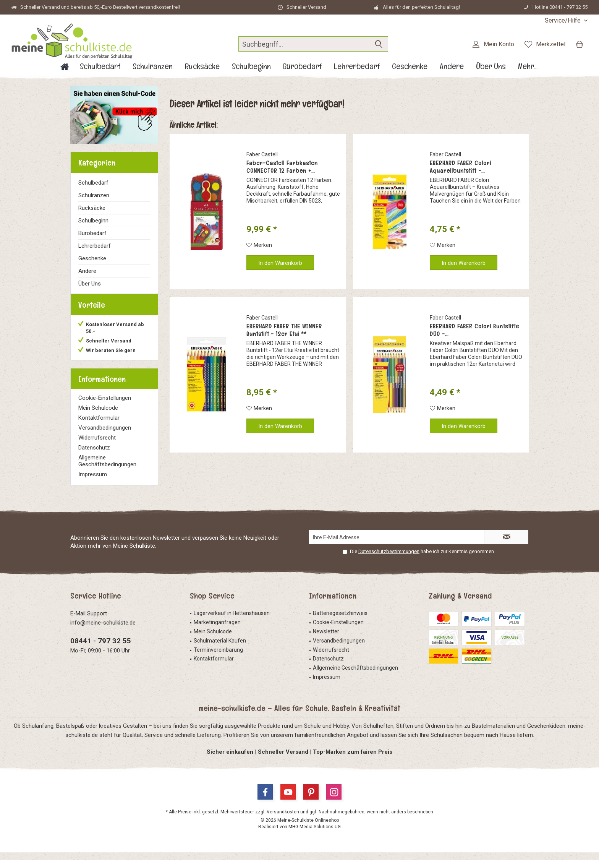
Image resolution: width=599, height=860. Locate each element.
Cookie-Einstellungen (104, 405)
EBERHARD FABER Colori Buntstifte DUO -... (474, 330)
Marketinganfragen (217, 630)
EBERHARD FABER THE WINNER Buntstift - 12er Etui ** (284, 330)
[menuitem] (563, 20)
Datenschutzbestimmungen (388, 559)
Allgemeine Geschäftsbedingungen (107, 468)
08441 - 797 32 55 (100, 648)
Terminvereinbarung (218, 657)
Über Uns (89, 283)
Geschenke (92, 258)
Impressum (92, 482)
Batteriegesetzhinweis (340, 621)
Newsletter (326, 639)
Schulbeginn (93, 220)
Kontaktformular (99, 425)
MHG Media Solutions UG (314, 834)
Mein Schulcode (98, 415)
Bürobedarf (92, 233)
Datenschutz (94, 455)
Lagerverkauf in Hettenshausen (232, 621)
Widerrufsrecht (97, 445)
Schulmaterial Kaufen (220, 648)
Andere (87, 271)
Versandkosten (283, 819)
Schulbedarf (93, 182)
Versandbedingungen (104, 435)
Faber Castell (262, 154)
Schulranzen (93, 195)
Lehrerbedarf (94, 245)
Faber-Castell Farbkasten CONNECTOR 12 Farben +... (282, 167)
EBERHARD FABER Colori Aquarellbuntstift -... (460, 167)
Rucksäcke (91, 207)
